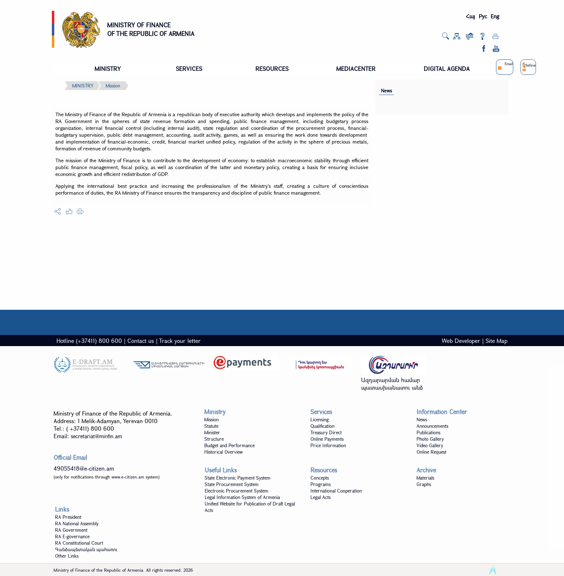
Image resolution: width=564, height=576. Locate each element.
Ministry (215, 412)
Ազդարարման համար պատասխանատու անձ (392, 383)
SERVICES (189, 68)
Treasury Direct (326, 432)
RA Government (71, 530)
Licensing (319, 419)
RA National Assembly (77, 523)
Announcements (432, 426)
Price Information (328, 445)
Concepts (319, 478)
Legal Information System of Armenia (242, 497)
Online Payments (327, 439)
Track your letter (180, 340)
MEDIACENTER (356, 68)
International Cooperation (336, 490)
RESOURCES (271, 68)
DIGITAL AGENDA (447, 68)
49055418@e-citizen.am (84, 468)
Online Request (431, 452)
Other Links (66, 556)
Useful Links (221, 470)
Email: (88, 436)
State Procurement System (232, 484)
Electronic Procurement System (236, 490)
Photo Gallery (430, 439)
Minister (212, 432)
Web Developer (461, 340)
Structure (214, 439)
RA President (68, 517)
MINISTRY (108, 68)
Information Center (442, 412)
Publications (428, 432)
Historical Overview (223, 452)
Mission (113, 85)
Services (321, 412)
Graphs (424, 484)
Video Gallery (430, 445)
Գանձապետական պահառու (86, 549)
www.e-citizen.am (128, 477)
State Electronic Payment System (237, 478)
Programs (320, 484)
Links (62, 509)
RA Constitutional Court (79, 543)
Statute (211, 426)
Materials (425, 478)
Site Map (497, 340)
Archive (426, 470)
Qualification (322, 426)
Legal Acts (320, 497)
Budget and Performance (229, 445)
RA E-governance (72, 536)
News (386, 90)
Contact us (140, 340)
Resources (323, 470)
